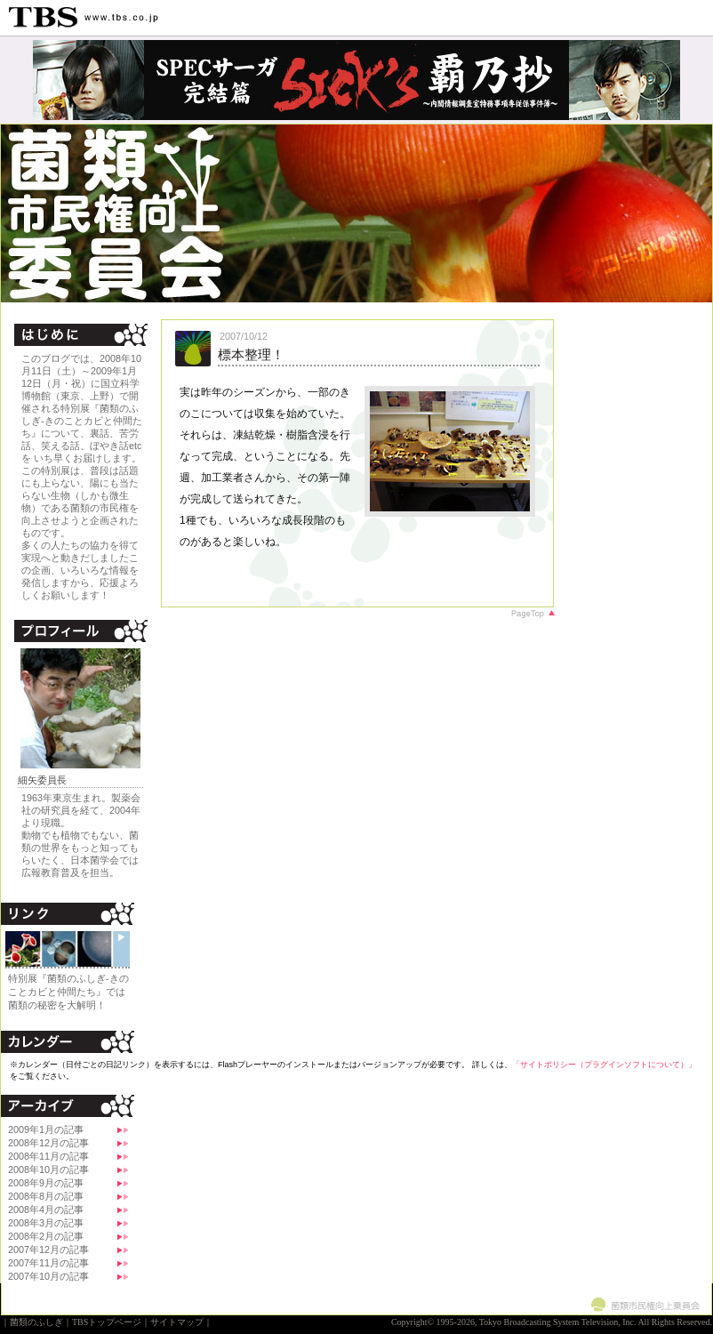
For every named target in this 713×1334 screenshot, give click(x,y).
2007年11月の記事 (48, 1263)
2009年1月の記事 (46, 1129)
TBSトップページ (106, 1322)
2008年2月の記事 (46, 1236)
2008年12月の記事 (48, 1142)
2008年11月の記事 (48, 1156)
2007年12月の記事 (48, 1249)
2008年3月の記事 (46, 1222)
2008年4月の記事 (46, 1209)
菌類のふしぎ (36, 1322)
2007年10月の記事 (48, 1276)
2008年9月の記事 (46, 1182)
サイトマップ (177, 1322)
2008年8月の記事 (46, 1196)
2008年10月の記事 (48, 1169)
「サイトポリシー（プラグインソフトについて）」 (604, 1064)
